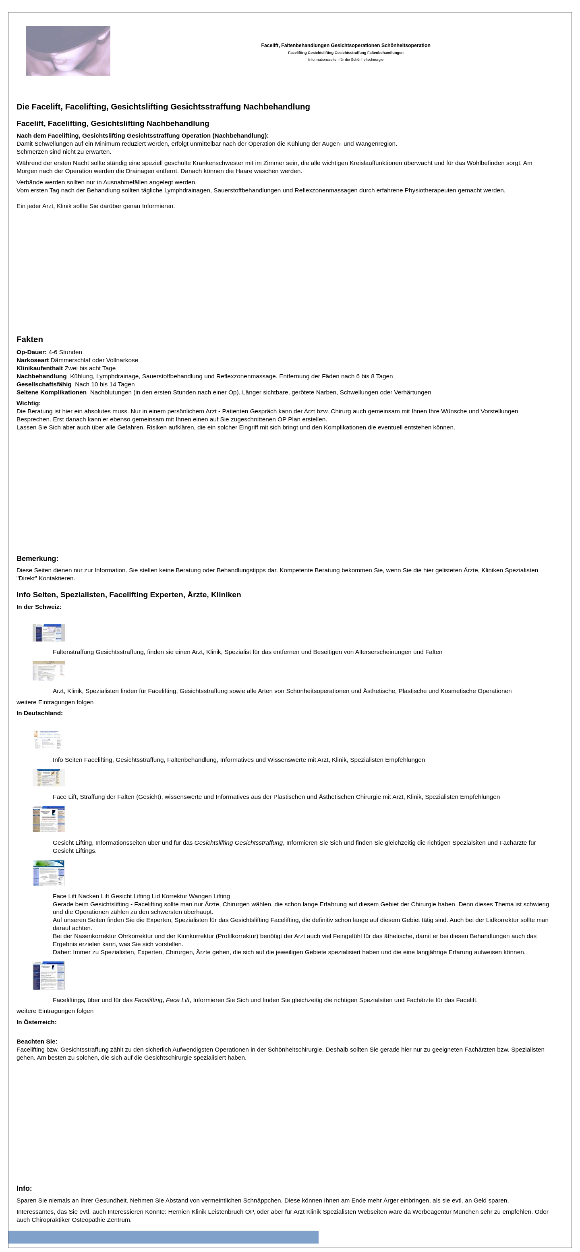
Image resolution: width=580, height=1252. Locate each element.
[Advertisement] (258, 269)
